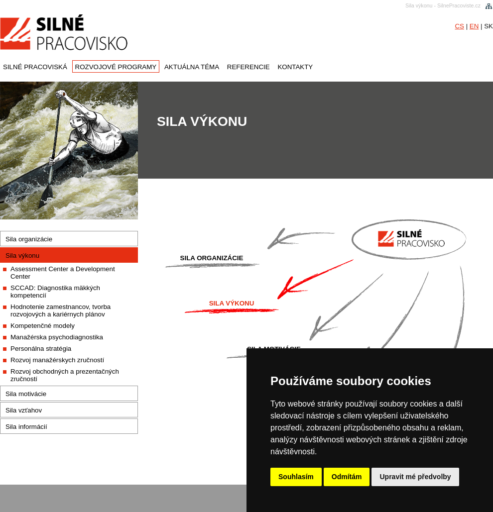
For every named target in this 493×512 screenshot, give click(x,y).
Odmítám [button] (347, 477)
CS (459, 26)
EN (474, 26)
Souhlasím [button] (296, 477)
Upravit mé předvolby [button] (415, 477)
